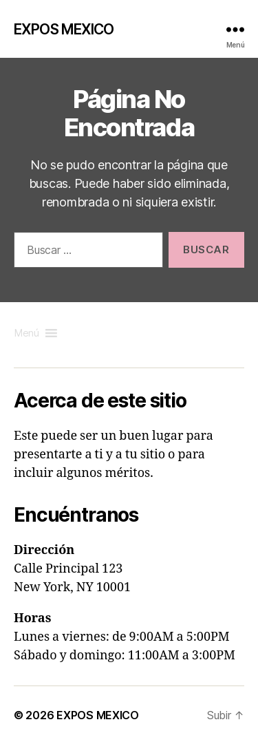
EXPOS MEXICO (64, 29)
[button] (26, 333)
